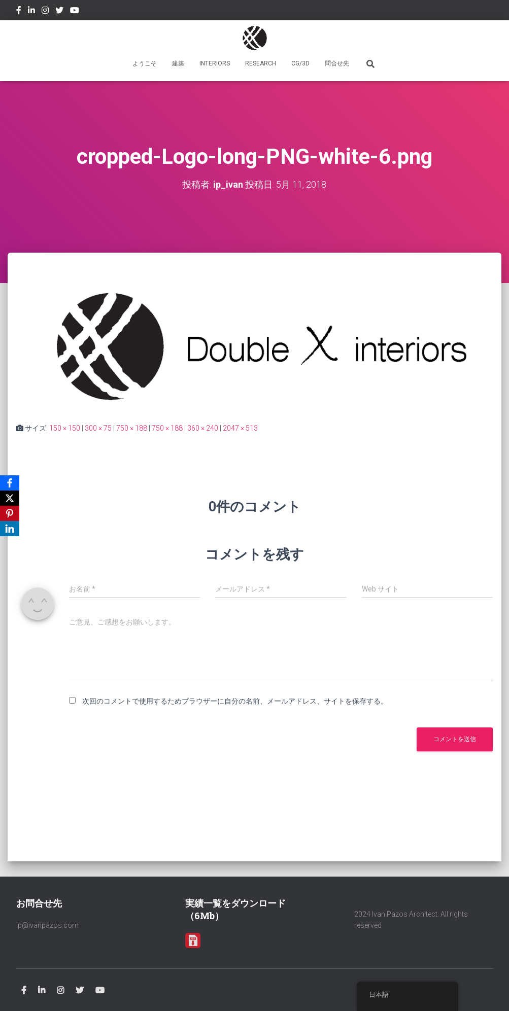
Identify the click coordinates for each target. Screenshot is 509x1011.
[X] (9, 498)
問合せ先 (337, 63)
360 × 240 (202, 428)
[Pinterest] (9, 513)
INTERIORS (214, 63)
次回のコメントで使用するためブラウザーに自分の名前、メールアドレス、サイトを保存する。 (235, 701)
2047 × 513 (240, 428)
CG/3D (300, 63)
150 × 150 (64, 428)
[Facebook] (9, 483)
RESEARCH (260, 63)
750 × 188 (131, 428)
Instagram (45, 11)
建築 (178, 63)
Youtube (74, 11)
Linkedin (31, 11)
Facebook (18, 11)
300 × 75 (98, 428)
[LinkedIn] (9, 528)
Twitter (59, 11)
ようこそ (144, 63)
